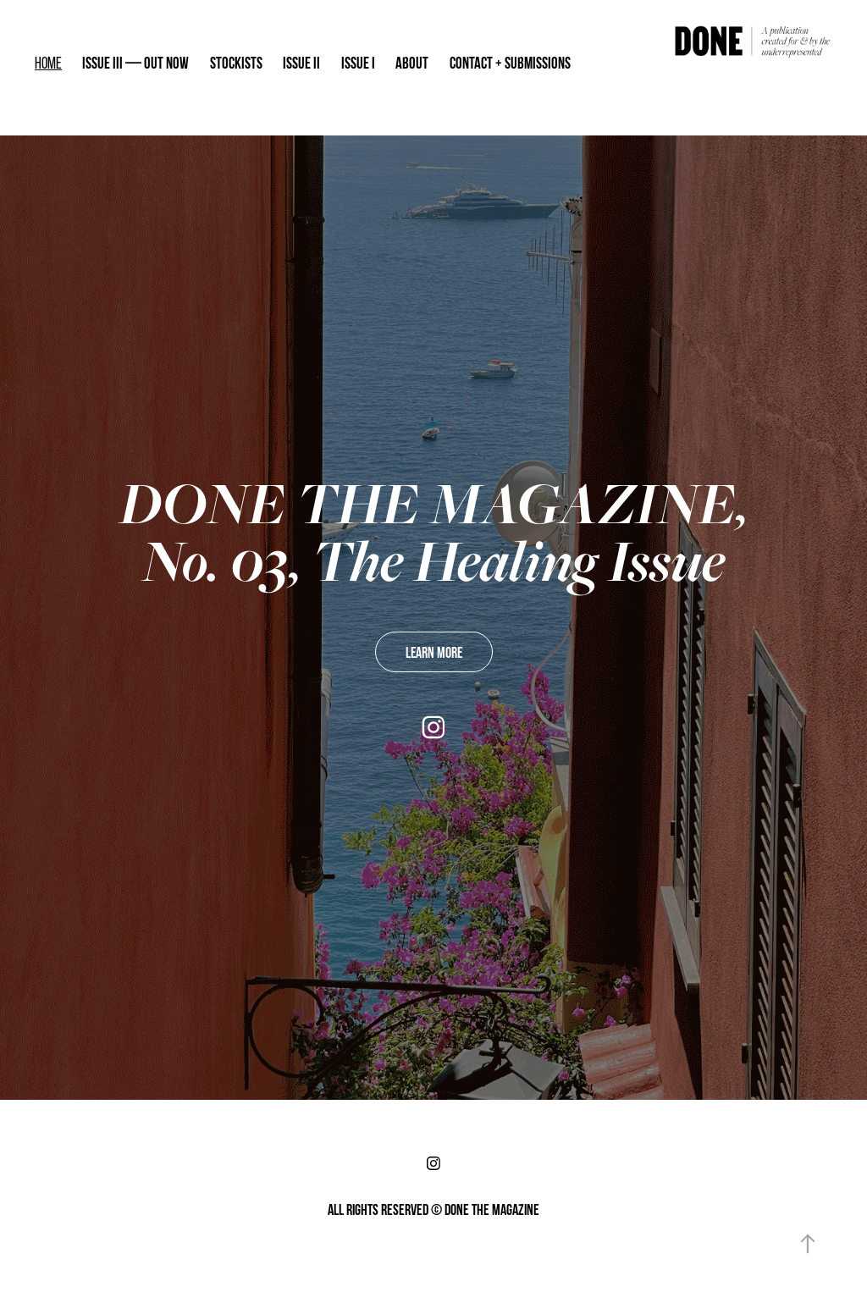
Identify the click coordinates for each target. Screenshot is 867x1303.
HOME (48, 62)
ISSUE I (358, 62)
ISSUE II (301, 62)
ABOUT (411, 62)
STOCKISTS (236, 62)
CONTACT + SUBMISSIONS (510, 62)
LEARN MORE (434, 652)
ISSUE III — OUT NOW (135, 62)
